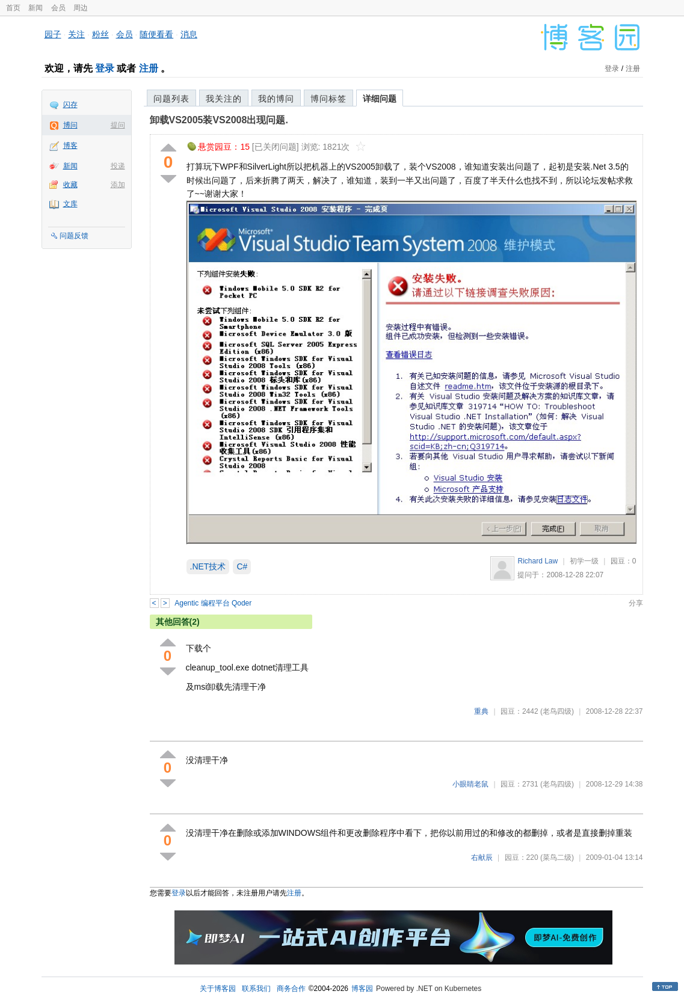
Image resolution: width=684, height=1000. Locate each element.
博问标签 (328, 98)
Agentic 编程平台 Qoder (212, 603)
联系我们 (256, 988)
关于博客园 (218, 988)
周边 (80, 8)
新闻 (35, 8)
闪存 (70, 104)
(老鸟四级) (557, 711)
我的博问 (276, 98)
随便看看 (156, 34)
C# (241, 566)
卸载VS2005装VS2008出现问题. (219, 120)
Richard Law (537, 561)
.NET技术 (208, 566)
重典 (481, 711)
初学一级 (584, 561)
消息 (188, 34)
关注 (76, 34)
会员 (58, 8)
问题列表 (171, 98)
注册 (148, 68)
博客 (70, 145)
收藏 (70, 184)
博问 (70, 125)
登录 (104, 68)
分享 (636, 603)
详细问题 (379, 98)
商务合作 (291, 988)
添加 (118, 184)
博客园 (362, 988)
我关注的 (224, 98)
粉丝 (100, 34)
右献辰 (482, 857)
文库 (70, 204)
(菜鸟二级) (557, 857)
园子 (53, 34)
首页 (13, 8)
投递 (118, 166)
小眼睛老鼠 (470, 784)
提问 (118, 125)
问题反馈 (74, 236)
